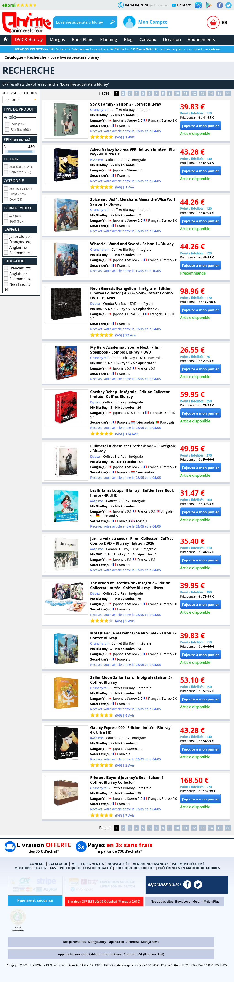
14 (211, 93)
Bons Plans (82, 39)
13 (202, 93)
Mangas (57, 39)
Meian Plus (211, 901)
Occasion (172, 39)
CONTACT (37, 864)
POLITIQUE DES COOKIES (134, 868)
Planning (108, 39)
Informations (112, 954)
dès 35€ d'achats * (40, 49)
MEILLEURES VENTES (88, 864)
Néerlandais (17, 286)
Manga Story (97, 942)
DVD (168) (18, 123)
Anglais (18, 246)
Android (129, 954)
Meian (196, 901)
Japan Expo (116, 942)
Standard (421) (20, 166)
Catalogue (14, 57)
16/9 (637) (16, 220)
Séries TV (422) (20, 188)
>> (228, 93)
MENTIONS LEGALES (30, 868)
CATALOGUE (58, 864)
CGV (53, 868)
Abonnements (201, 39)
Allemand (20, 252)
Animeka (132, 942)
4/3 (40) (15, 215)
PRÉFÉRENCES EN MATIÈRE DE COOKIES (189, 868)
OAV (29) (15, 198)
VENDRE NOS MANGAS (150, 864)
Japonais (20, 235)
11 (185, 93)
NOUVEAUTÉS (118, 864)
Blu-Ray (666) (21, 129)
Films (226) (17, 193)
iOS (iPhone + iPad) (151, 954)
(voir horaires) (159, 5)
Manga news (150, 942)
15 (219, 93)
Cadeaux (147, 39)
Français (20, 241)
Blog (128, 39)
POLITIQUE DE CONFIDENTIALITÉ (86, 868)
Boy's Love (182, 901)
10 (177, 93)
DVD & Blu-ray (29, 39)
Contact (184, 5)
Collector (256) (20, 171)
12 (194, 93)
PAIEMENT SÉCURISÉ (188, 864)
